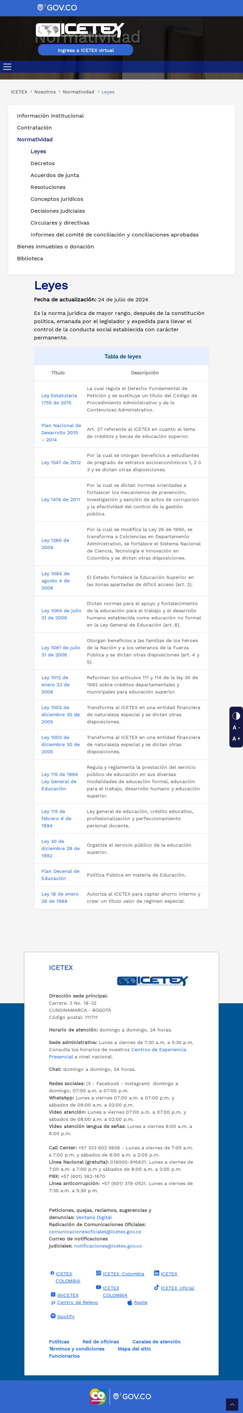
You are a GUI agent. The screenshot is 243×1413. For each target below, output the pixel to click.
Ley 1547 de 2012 (61, 462)
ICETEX (164, 1273)
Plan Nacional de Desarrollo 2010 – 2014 (61, 432)
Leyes (38, 151)
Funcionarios (64, 1356)
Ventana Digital (94, 1217)
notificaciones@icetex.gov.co (108, 1246)
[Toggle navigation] (8, 67)
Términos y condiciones (76, 1349)
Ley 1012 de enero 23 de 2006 (55, 684)
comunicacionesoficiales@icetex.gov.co (95, 1231)
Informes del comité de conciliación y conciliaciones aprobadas (115, 234)
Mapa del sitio (134, 1349)
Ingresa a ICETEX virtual (86, 50)
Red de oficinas (100, 1341)
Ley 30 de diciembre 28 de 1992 (60, 848)
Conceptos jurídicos (57, 199)
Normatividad (35, 139)
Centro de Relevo (73, 1302)
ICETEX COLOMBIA (64, 1277)
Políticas (59, 1341)
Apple (136, 1302)
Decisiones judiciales (58, 211)
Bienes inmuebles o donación (55, 246)
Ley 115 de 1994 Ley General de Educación (59, 781)
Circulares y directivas (60, 222)
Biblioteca (30, 258)
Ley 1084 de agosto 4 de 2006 (55, 580)
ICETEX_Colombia (119, 1273)
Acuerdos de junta (55, 175)
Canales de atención (156, 1341)
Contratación (34, 127)
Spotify (61, 1316)
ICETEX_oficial (173, 1288)
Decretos (43, 163)
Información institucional (50, 115)
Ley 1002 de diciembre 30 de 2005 (60, 714)
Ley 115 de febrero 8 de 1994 (56, 818)
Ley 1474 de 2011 (60, 499)
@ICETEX (63, 1295)
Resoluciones (48, 187)
